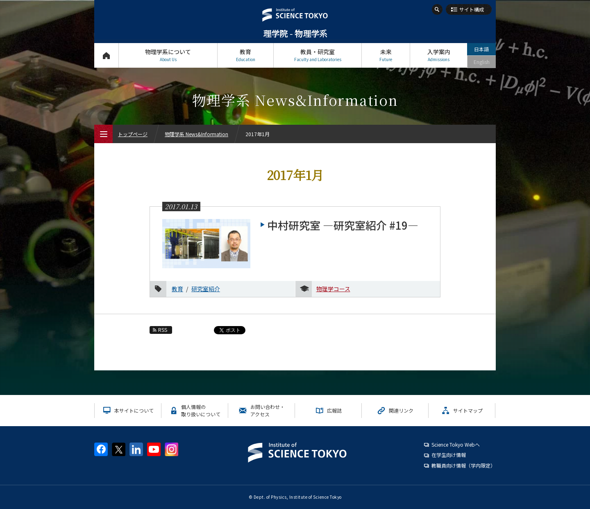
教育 (245, 55)
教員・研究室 (317, 55)
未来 (386, 55)
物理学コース (333, 289)
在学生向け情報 (448, 454)
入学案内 (438, 55)
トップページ (106, 55)
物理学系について (168, 55)
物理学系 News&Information (196, 133)
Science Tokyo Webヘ (455, 444)
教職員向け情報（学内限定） (463, 465)
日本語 (481, 49)
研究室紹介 (205, 289)
